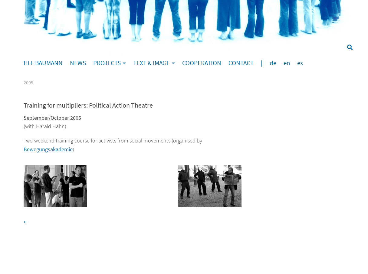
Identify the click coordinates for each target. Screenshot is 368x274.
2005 (28, 82)
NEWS (78, 63)
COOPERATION (201, 63)
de (273, 63)
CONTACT (241, 63)
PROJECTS (107, 63)
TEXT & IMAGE (151, 63)
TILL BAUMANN (43, 63)
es (300, 63)
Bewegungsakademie (48, 149)
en (287, 63)
